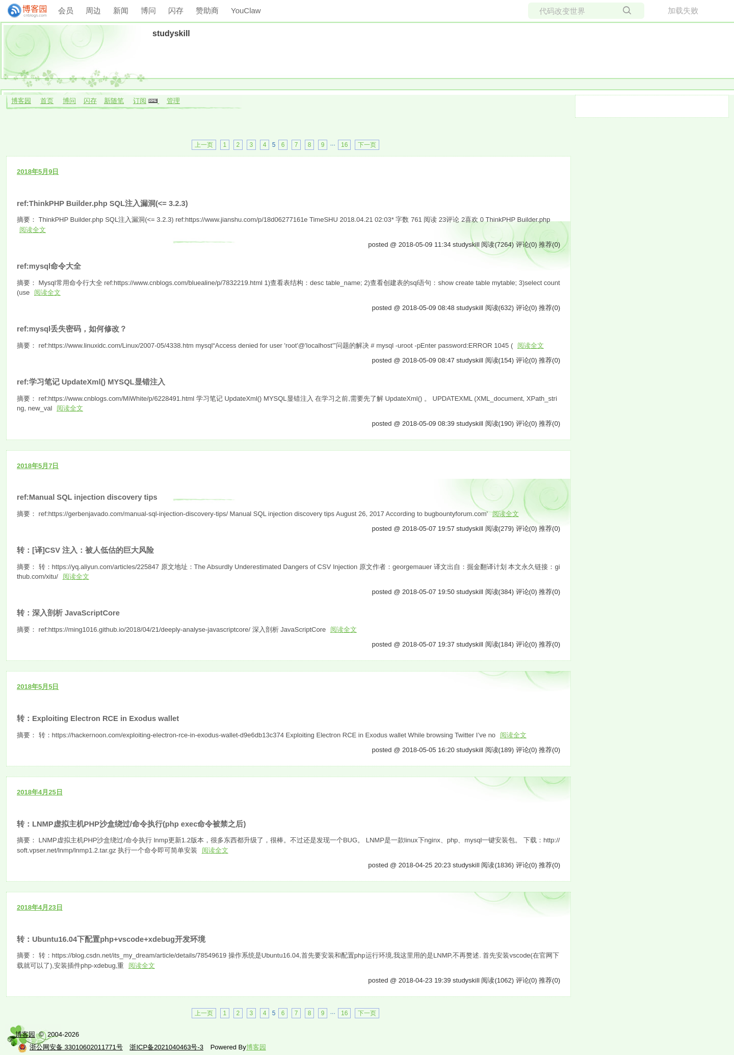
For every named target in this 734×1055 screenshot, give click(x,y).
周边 (93, 10)
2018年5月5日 (38, 686)
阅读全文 (32, 230)
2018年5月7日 (38, 466)
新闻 (120, 10)
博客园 (21, 101)
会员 (65, 10)
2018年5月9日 (38, 171)
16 (344, 144)
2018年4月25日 (40, 792)
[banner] (23, 11)
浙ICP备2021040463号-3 (166, 1047)
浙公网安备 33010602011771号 (70, 1047)
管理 (173, 101)
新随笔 (114, 101)
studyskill (171, 33)
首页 (47, 101)
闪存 (176, 10)
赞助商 (207, 10)
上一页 (204, 144)
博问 (148, 10)
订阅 (139, 101)
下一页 (367, 144)
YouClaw (246, 10)
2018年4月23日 (40, 907)
